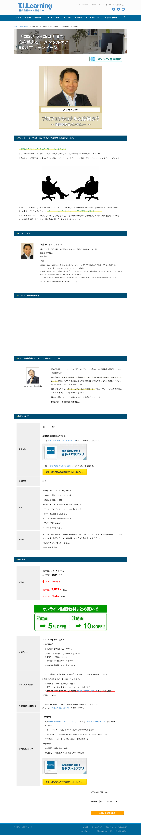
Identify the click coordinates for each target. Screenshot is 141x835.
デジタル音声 (24, 26)
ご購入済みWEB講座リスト (96, 722)
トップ (18, 18)
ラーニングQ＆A (97, 827)
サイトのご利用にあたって (85, 831)
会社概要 (85, 827)
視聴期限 (94, 801)
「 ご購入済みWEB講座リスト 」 (61, 466)
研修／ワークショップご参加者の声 (116, 827)
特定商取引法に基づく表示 (104, 831)
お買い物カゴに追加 (107, 813)
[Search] (125, 17)
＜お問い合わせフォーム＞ (87, 691)
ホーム (16, 26)
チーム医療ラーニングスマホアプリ (62, 441)
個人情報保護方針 (121, 831)
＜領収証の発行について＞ (60, 708)
